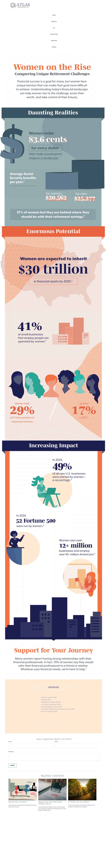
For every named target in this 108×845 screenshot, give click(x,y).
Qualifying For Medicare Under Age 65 (50, 803)
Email (56, 741)
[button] (54, 15)
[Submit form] (12, 765)
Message (11, 751)
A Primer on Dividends (78, 802)
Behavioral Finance (17, 802)
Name (10, 741)
